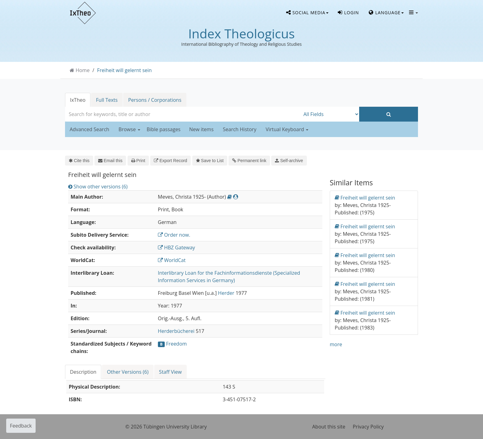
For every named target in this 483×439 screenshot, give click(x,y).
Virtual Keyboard (287, 129)
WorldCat (172, 260)
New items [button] (201, 129)
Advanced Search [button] (89, 129)
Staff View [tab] (170, 371)
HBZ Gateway (176, 247)
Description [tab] (83, 371)
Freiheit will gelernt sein (124, 70)
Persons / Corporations (154, 100)
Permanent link (249, 160)
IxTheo (77, 100)
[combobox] (182, 114)
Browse (129, 129)
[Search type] (329, 114)
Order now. (174, 234)
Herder (226, 293)
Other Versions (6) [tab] (127, 371)
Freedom (176, 343)
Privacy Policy (368, 426)
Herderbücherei (176, 331)
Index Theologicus (241, 33)
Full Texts (107, 100)
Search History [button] (239, 129)
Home (82, 70)
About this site (328, 426)
